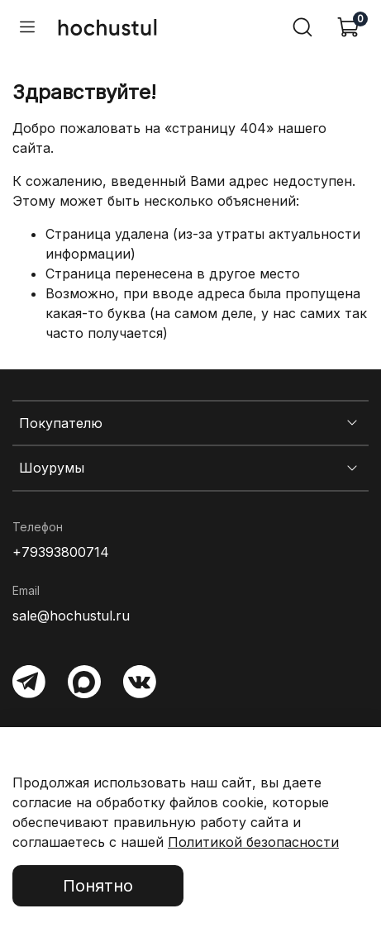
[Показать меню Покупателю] (352, 423)
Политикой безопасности (253, 842)
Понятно (98, 886)
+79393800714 (60, 552)
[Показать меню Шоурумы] (352, 468)
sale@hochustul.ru (71, 615)
